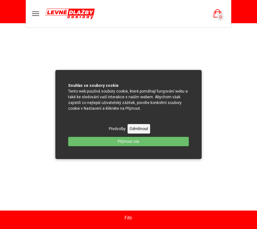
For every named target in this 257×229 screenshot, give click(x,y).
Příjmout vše (128, 141)
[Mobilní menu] (35, 13)
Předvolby (117, 129)
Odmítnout (138, 129)
